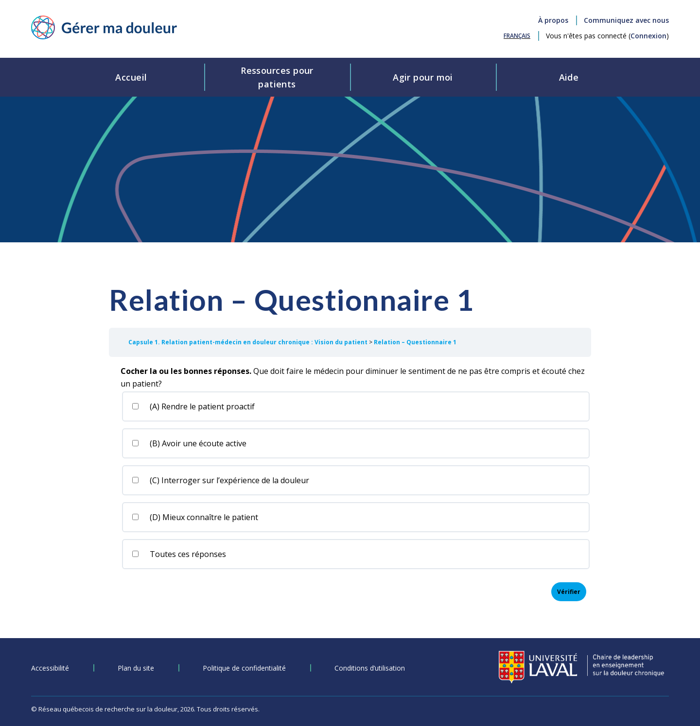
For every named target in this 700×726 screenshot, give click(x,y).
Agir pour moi (423, 77)
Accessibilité (50, 668)
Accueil (131, 77)
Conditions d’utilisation (369, 668)
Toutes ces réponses (178, 554)
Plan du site (136, 668)
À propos (553, 20)
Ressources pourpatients (277, 77)
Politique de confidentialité (244, 668)
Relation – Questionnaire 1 (415, 342)
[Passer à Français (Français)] (517, 36)
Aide (569, 77)
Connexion (648, 35)
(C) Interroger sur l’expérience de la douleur (220, 480)
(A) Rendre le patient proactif (193, 406)
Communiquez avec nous (626, 20)
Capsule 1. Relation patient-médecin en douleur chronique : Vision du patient (248, 342)
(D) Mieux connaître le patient (194, 517)
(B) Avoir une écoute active (188, 443)
